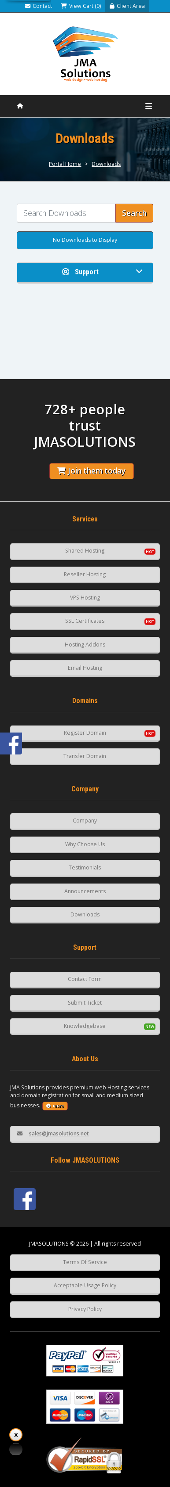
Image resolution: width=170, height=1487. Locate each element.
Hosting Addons (85, 644)
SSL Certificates (84, 621)
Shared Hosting (84, 550)
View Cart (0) (81, 6)
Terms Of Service (85, 1262)
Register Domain (85, 732)
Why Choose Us (85, 844)
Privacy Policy (85, 1309)
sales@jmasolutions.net (53, 1133)
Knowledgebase (85, 1026)
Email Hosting (85, 668)
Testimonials (85, 867)
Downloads (106, 164)
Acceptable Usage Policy (85, 1285)
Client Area (127, 6)
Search (134, 213)
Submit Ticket (85, 1002)
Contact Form (85, 979)
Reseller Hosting (85, 574)
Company (85, 820)
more (55, 1106)
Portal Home (65, 164)
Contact (38, 6)
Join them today (91, 471)
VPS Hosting (85, 597)
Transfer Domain (84, 756)
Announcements (85, 891)
